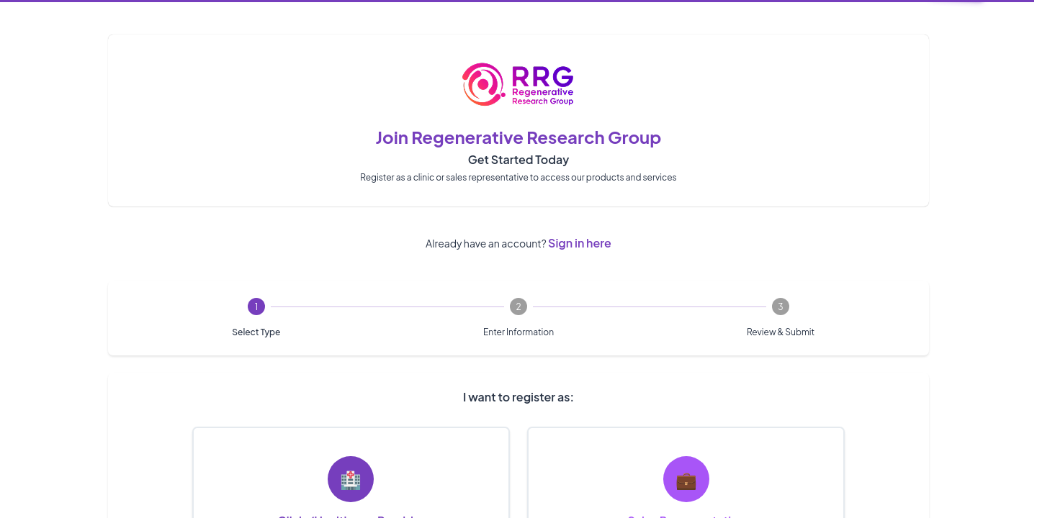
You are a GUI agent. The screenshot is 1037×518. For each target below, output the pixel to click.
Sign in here (579, 242)
